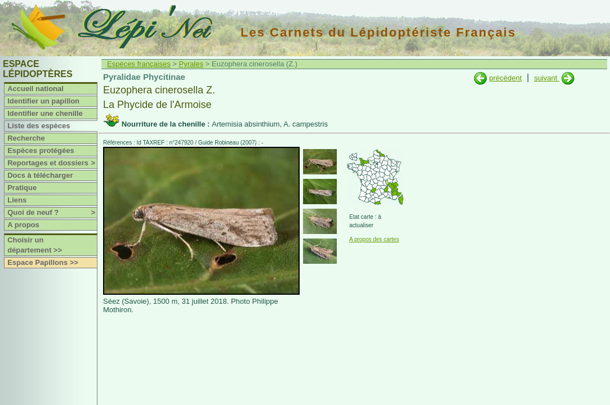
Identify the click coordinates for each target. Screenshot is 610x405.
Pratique (22, 187)
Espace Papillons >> (42, 262)
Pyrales (191, 64)
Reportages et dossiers (52, 163)
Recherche (25, 138)
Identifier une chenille (45, 113)
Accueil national (35, 88)
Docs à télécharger (40, 175)
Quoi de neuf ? (52, 213)
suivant (546, 78)
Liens (16, 200)
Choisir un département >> (34, 245)
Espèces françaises (139, 64)
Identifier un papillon (43, 101)
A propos (23, 224)
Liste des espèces (38, 126)
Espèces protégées (40, 150)
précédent (505, 78)
